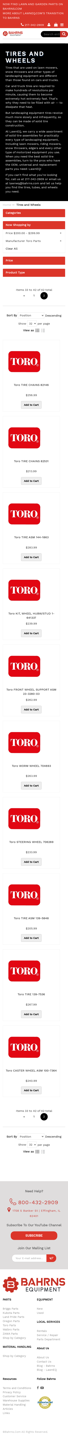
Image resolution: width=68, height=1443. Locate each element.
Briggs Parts (10, 1308)
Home (7, 205)
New (40, 1308)
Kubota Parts (11, 1313)
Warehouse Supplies (16, 1400)
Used (40, 1313)
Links (6, 1413)
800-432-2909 (34, 1202)
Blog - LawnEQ (47, 1369)
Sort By (12, 315)
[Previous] (24, 295)
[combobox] (54, 34)
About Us (43, 1357)
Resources (10, 1379)
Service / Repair (47, 1335)
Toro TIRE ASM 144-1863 (31, 537)
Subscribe (34, 1235)
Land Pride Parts (13, 1317)
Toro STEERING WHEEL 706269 (31, 842)
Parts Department (48, 1339)
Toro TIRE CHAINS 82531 (31, 461)
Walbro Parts (11, 1329)
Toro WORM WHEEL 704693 (31, 766)
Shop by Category (14, 1338)
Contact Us (44, 1361)
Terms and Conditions (17, 1388)
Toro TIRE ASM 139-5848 (31, 918)
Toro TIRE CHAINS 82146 (31, 385)
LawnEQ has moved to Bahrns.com (31, 3)
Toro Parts (9, 1325)
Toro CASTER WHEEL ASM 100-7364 (31, 1070)
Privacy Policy (12, 1392)
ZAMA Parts (10, 1333)
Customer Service (14, 1396)
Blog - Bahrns (46, 1365)
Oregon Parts (11, 1321)
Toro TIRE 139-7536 (31, 994)
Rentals (42, 1331)
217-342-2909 (32, 25)
